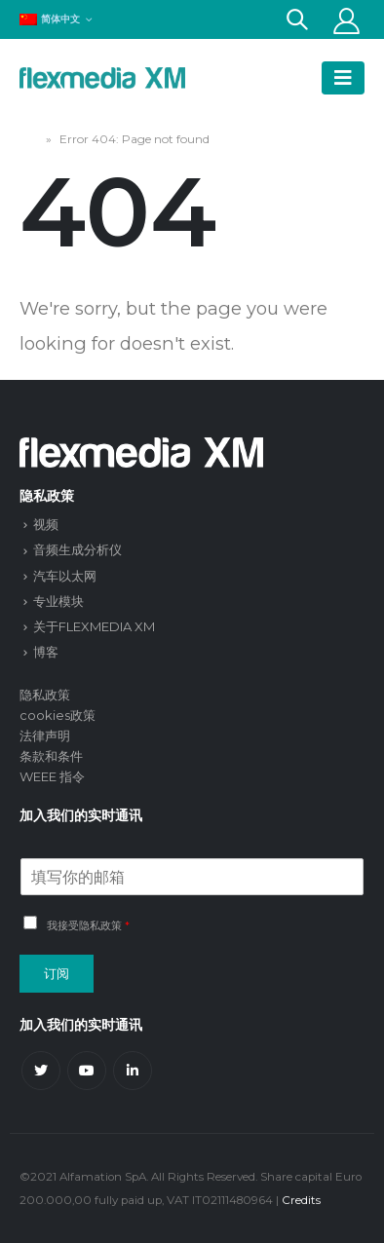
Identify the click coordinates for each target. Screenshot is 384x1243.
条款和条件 (51, 756)
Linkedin (132, 1070)
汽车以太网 (64, 576)
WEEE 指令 (52, 776)
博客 (45, 651)
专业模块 (58, 601)
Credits (301, 1200)
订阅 (56, 973)
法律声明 (44, 735)
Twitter (40, 1070)
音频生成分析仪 (77, 549)
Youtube (86, 1070)
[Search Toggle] (297, 19)
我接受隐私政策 (84, 925)
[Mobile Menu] (343, 77)
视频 (45, 524)
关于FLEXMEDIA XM (94, 626)
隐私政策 (44, 694)
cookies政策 (57, 715)
